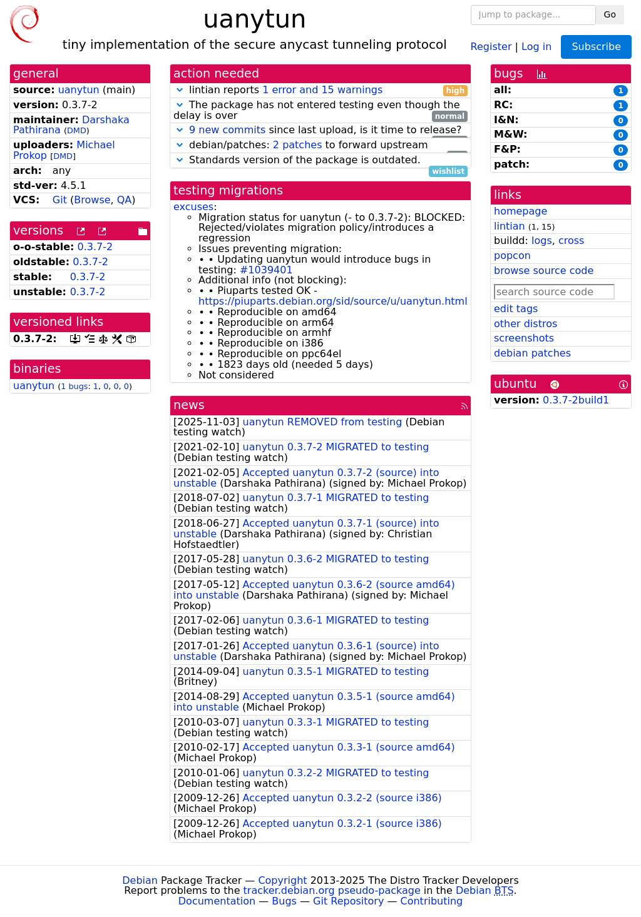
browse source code (543, 270)
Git (60, 200)
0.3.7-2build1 (576, 400)
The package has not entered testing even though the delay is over (320, 110)
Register (491, 46)
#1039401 (266, 270)
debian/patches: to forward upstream (320, 145)
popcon (512, 255)
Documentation (216, 901)
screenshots (524, 338)
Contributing (432, 901)
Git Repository (348, 901)
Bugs (284, 901)
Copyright (282, 880)
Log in (536, 46)
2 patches (297, 145)
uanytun (79, 90)
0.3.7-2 (95, 247)
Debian (140, 880)
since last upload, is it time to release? (320, 130)
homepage (520, 211)
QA (124, 200)
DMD (76, 130)
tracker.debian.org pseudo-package (332, 890)
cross (571, 240)
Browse (92, 200)
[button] (180, 90)
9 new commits (227, 130)
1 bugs (74, 386)
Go (610, 14)
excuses (193, 207)
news (189, 405)
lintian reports (320, 90)
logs (541, 240)
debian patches (532, 353)
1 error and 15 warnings (322, 90)
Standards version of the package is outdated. (320, 160)
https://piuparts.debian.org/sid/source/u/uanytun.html (333, 301)
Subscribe (596, 47)
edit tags (516, 309)
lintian (509, 226)
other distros (525, 324)
